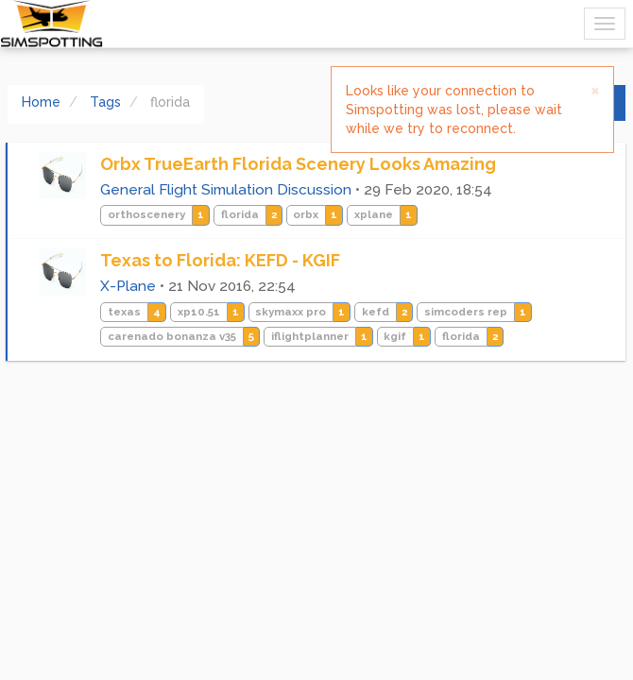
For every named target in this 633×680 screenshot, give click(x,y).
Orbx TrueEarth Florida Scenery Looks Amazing (298, 164)
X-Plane (128, 286)
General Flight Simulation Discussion (225, 189)
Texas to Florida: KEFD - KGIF (220, 260)
